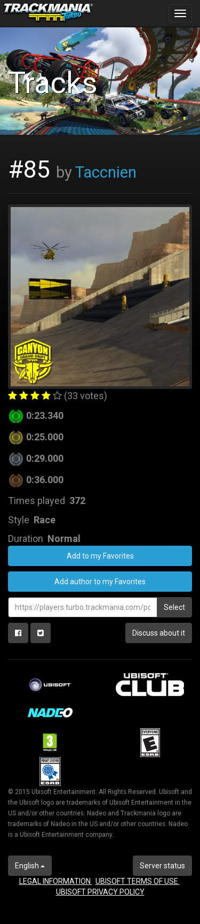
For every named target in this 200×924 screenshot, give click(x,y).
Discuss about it (158, 633)
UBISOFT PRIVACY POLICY (100, 892)
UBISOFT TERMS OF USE (137, 881)
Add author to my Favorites (100, 581)
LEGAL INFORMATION (55, 881)
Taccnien (106, 172)
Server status (162, 865)
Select (174, 607)
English (30, 865)
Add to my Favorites (100, 556)
